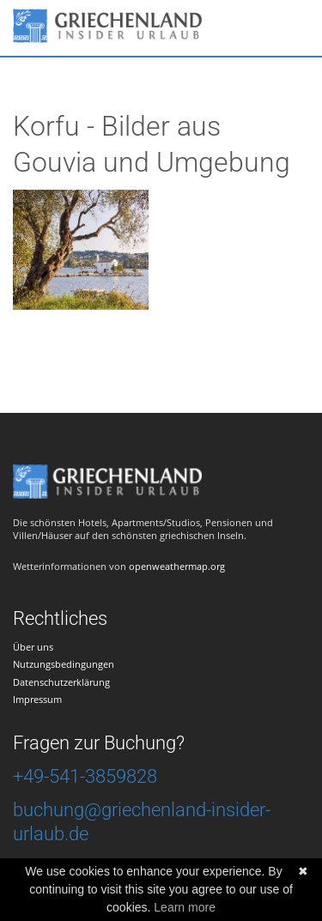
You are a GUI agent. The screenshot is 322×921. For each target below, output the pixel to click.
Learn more (185, 907)
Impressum (37, 699)
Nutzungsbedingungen (63, 663)
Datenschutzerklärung (61, 682)
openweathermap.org (177, 566)
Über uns (33, 646)
